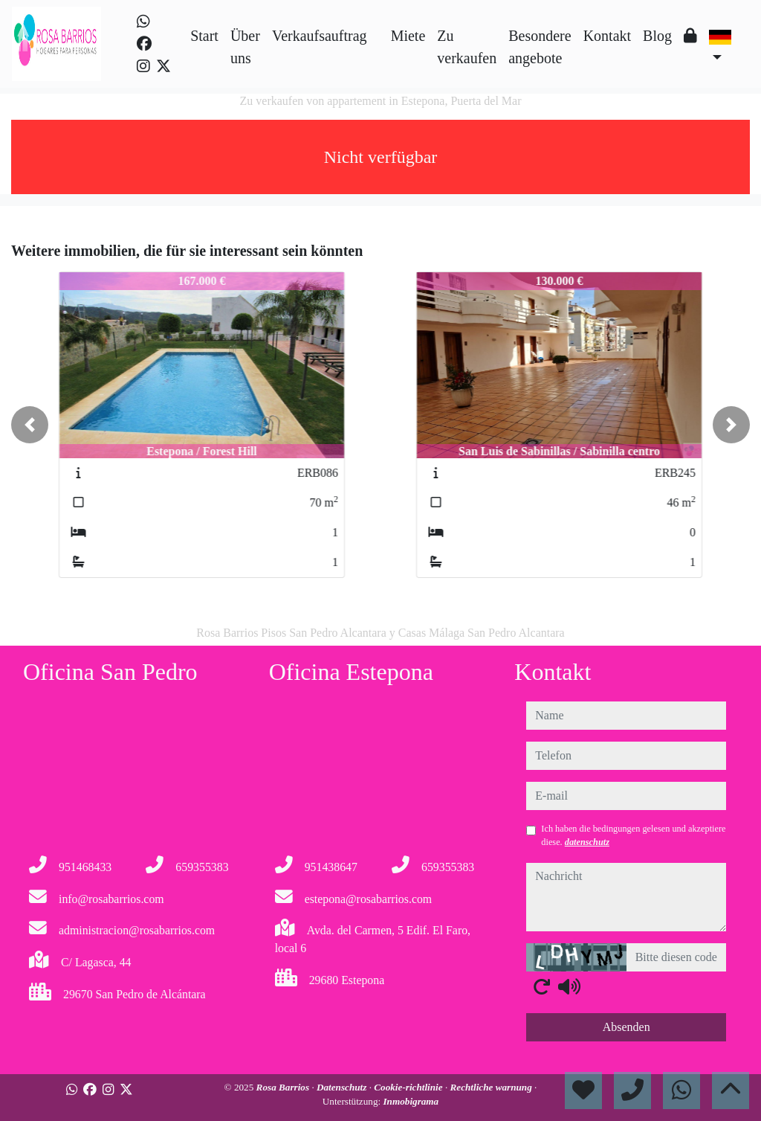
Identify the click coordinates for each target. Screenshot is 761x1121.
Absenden (626, 1027)
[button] (29, 424)
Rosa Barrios (284, 1087)
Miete (408, 36)
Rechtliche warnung (492, 1087)
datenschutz (587, 842)
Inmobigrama (410, 1101)
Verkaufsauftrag (319, 36)
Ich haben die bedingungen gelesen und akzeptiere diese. (633, 835)
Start (204, 36)
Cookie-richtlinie (409, 1087)
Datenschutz (343, 1087)
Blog (657, 36)
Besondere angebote (539, 47)
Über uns (245, 47)
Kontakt (607, 36)
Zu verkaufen (466, 47)
